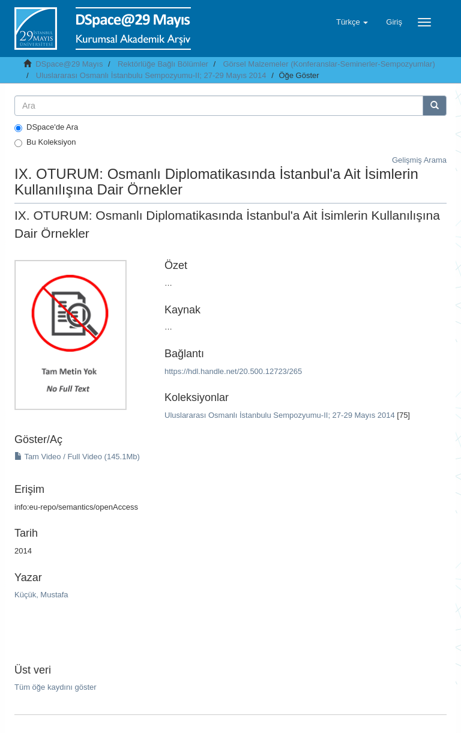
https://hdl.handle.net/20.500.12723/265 (233, 371)
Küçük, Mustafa (41, 594)
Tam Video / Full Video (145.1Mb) (77, 456)
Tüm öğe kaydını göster (55, 687)
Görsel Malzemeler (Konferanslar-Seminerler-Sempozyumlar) (329, 63)
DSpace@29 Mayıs (69, 63)
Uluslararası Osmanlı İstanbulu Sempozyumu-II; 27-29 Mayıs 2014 (151, 75)
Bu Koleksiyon (45, 142)
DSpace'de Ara (46, 127)
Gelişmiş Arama (419, 159)
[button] (352, 22)
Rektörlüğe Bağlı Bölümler (163, 63)
